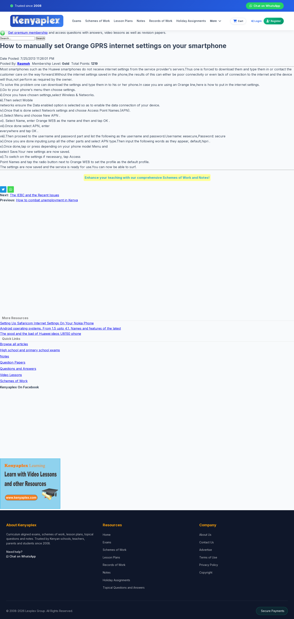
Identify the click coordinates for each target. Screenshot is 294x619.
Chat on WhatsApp (265, 6)
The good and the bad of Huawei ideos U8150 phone (40, 334)
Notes (141, 21)
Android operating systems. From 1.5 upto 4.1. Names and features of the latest (60, 328)
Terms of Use (208, 557)
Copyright (205, 572)
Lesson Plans (123, 21)
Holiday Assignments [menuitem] (191, 21)
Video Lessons (11, 375)
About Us (205, 534)
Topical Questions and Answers (124, 587)
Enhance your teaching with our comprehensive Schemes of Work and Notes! (147, 178)
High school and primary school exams (30, 350)
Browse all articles (14, 344)
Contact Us (206, 542)
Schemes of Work (97, 21)
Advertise (205, 549)
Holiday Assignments (116, 580)
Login (256, 21)
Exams (76, 21)
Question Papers (12, 362)
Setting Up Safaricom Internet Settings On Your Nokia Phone (47, 323)
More (215, 21)
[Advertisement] (120, 231)
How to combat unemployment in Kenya (47, 200)
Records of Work (160, 21)
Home (107, 534)
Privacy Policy (208, 565)
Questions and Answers (18, 369)
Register (273, 21)
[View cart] (238, 21)
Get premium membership (28, 33)
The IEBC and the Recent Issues (34, 195)
